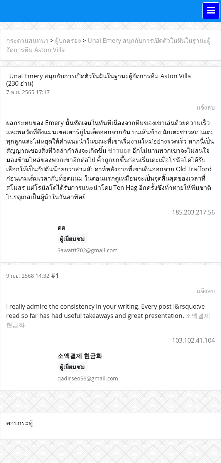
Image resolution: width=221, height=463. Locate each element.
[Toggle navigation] (210, 10)
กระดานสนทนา (27, 40)
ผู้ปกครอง (68, 40)
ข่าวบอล (119, 150)
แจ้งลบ (206, 107)
